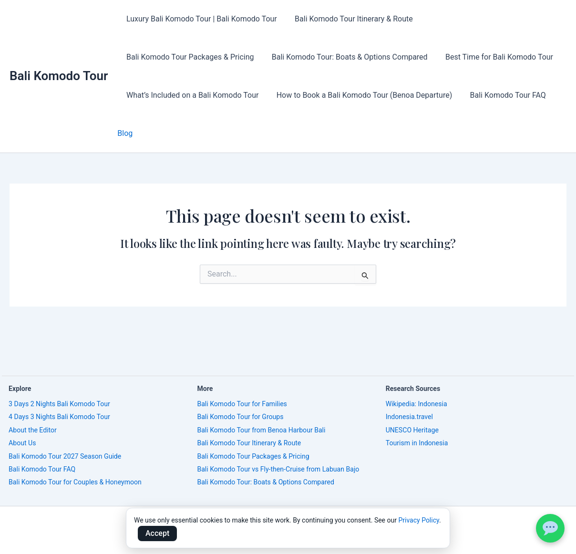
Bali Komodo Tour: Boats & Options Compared (203, 57)
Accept (157, 533)
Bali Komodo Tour (59, 57)
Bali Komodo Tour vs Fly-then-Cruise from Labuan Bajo (278, 469)
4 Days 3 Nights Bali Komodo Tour (59, 417)
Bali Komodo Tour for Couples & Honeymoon (75, 482)
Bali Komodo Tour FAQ (354, 95)
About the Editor (33, 430)
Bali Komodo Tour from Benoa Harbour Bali (261, 430)
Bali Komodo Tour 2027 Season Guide (65, 456)
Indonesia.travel (409, 417)
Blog (407, 95)
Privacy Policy (418, 520)
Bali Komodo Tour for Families (242, 404)
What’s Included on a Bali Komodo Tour (485, 57)
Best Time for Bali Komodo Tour (350, 57)
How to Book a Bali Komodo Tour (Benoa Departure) (213, 95)
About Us (22, 443)
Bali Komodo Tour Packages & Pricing (488, 18)
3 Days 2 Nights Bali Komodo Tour (59, 404)
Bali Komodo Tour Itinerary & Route (350, 18)
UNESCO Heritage (412, 430)
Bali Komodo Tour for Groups (240, 417)
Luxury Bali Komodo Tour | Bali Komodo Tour (200, 18)
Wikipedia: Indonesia (416, 404)
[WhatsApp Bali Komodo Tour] (550, 528)
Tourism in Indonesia (417, 443)
